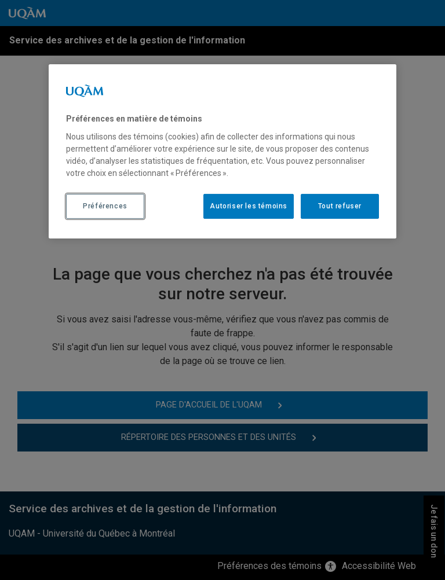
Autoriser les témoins (248, 206)
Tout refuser (340, 206)
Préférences (105, 206)
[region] (222, 151)
